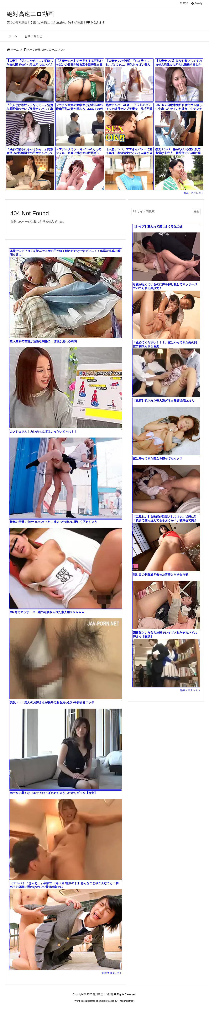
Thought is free (125, 1001)
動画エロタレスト (194, 193)
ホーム (15, 49)
